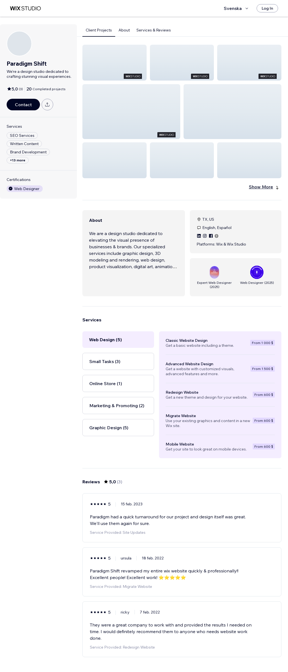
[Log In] (267, 8)
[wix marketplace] (25, 8)
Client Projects (99, 30)
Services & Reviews (153, 30)
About (124, 30)
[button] (114, 63)
